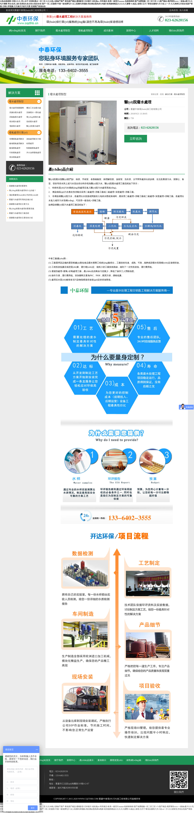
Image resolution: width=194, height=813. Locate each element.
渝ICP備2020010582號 (68, 788)
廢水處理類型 (179, 94)
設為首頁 (173, 10)
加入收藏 (183, 10)
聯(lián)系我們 (151, 760)
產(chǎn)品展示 (86, 760)
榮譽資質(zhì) (116, 760)
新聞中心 (71, 760)
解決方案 (168, 94)
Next (181, 58)
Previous (9, 58)
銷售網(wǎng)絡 (134, 760)
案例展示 (102, 760)
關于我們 (58, 760)
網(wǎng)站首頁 (43, 760)
